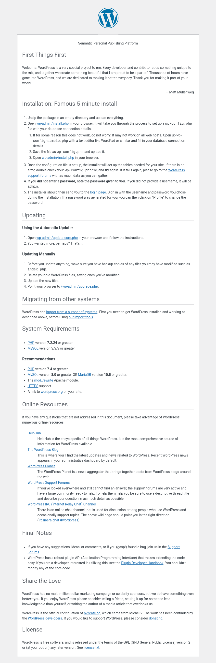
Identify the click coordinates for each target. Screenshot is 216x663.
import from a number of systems (71, 312)
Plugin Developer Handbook (142, 563)
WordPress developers (45, 618)
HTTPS (33, 386)
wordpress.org (52, 392)
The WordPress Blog (43, 450)
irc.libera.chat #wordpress (58, 520)
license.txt (91, 647)
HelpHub (34, 433)
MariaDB (84, 375)
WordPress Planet (41, 466)
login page (98, 192)
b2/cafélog (92, 613)
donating (155, 618)
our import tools (81, 317)
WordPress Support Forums (49, 483)
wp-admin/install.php (53, 124)
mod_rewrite (43, 380)
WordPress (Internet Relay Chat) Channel (62, 504)
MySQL (33, 348)
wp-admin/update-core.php (57, 238)
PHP (31, 343)
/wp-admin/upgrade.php (79, 286)
